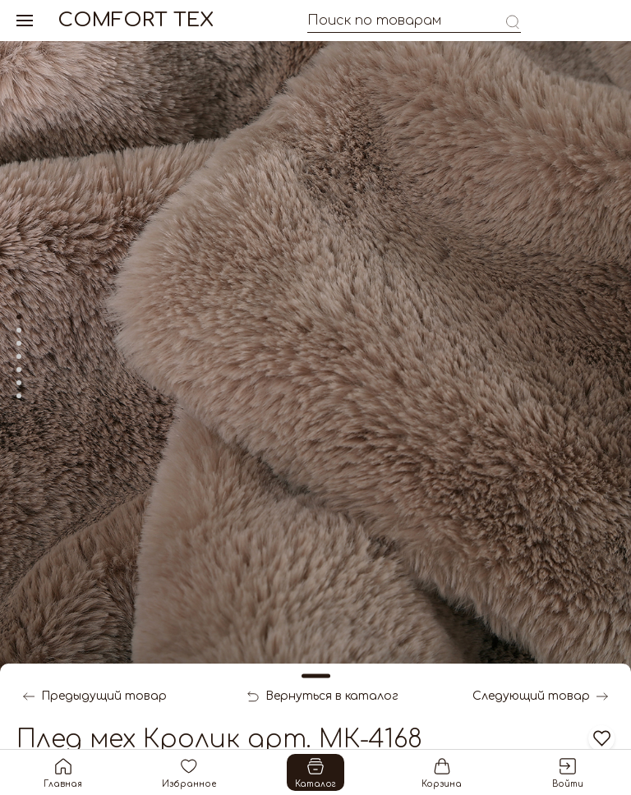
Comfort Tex (136, 20)
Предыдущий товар (95, 696)
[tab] (18, 317)
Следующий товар (540, 696)
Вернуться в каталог (322, 696)
